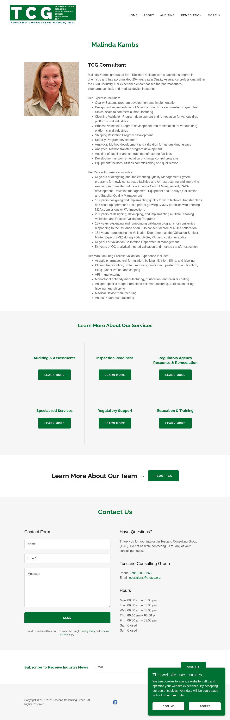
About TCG (163, 475)
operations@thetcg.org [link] (144, 577)
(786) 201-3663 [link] (141, 573)
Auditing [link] (167, 15)
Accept (205, 706)
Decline (168, 706)
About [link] (149, 15)
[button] (214, 15)
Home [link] (133, 15)
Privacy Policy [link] (88, 631)
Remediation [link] (191, 15)
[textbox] (67, 544)
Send (67, 617)
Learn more (54, 374)
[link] (42, 14)
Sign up (193, 667)
